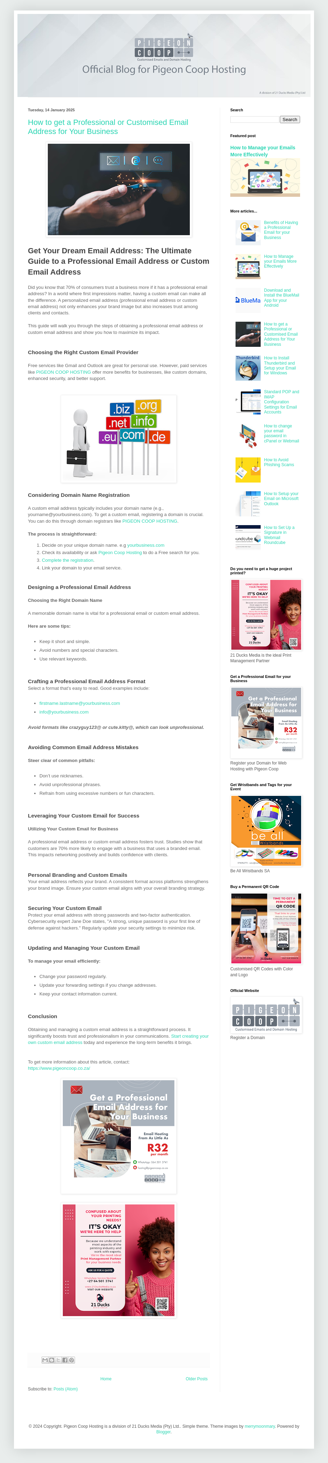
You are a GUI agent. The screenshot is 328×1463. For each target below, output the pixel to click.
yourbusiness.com (145, 545)
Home (106, 1378)
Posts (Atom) (65, 1389)
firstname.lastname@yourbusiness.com (79, 703)
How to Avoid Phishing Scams (279, 462)
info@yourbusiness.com (64, 712)
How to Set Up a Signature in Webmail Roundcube (279, 535)
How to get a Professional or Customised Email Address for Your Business (108, 127)
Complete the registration (67, 560)
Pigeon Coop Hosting (120, 552)
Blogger (163, 1432)
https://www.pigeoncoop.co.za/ (59, 1068)
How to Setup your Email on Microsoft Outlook (281, 498)
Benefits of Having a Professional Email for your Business (281, 230)
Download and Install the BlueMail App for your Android (281, 298)
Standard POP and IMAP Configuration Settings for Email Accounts (281, 402)
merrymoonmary (260, 1426)
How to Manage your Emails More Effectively (280, 261)
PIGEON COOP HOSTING (63, 372)
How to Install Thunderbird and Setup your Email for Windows (280, 365)
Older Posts (197, 1378)
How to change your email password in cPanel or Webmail (281, 433)
